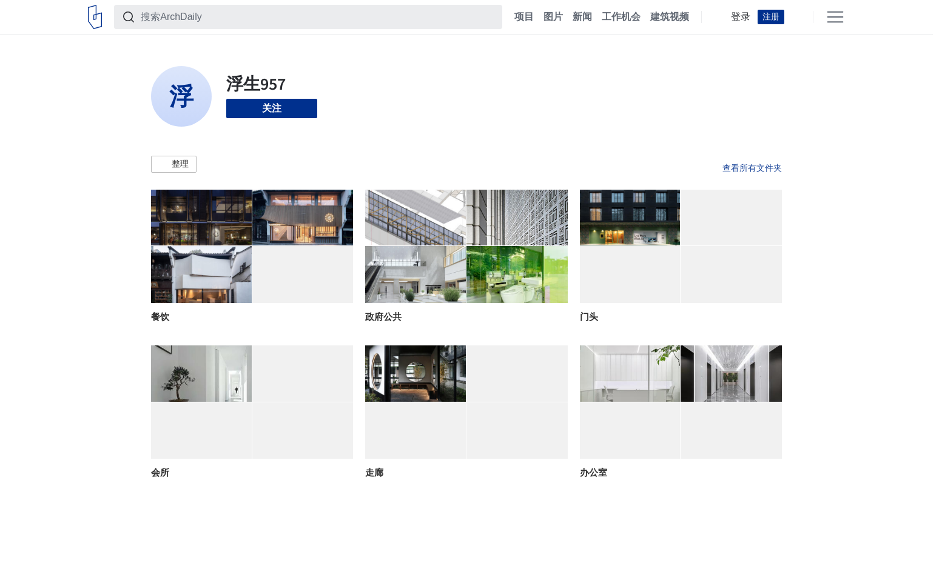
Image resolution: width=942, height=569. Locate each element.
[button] (174, 164)
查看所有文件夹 (752, 168)
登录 (740, 17)
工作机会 (621, 17)
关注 (271, 108)
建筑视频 (669, 17)
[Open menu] (835, 17)
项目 (524, 17)
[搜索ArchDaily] (318, 17)
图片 (553, 17)
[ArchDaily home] (95, 17)
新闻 (582, 17)
